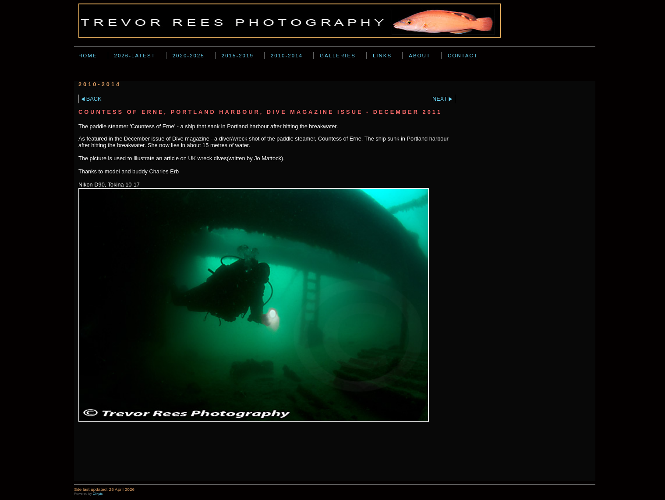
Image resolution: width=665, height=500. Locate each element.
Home (87, 55)
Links (382, 55)
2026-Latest (135, 55)
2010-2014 (287, 55)
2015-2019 (238, 55)
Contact (463, 55)
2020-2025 (189, 55)
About (420, 55)
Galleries (338, 55)
